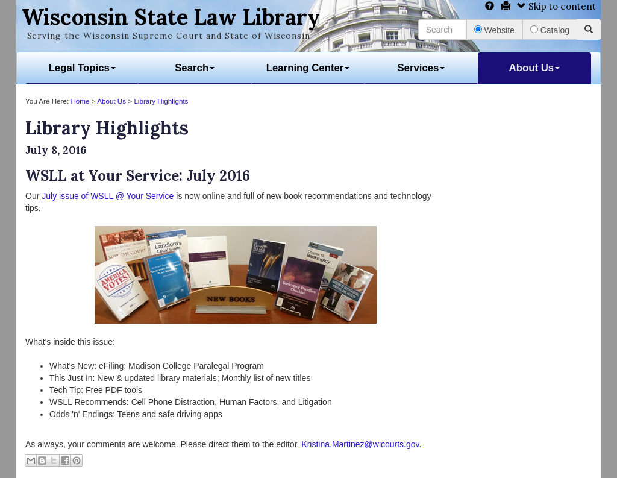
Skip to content (556, 6)
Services (421, 68)
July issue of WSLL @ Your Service (108, 196)
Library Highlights (161, 101)
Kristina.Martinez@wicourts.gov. (361, 444)
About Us (534, 68)
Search (195, 68)
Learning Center (308, 68)
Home (79, 101)
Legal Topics (82, 68)
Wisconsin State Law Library (171, 17)
